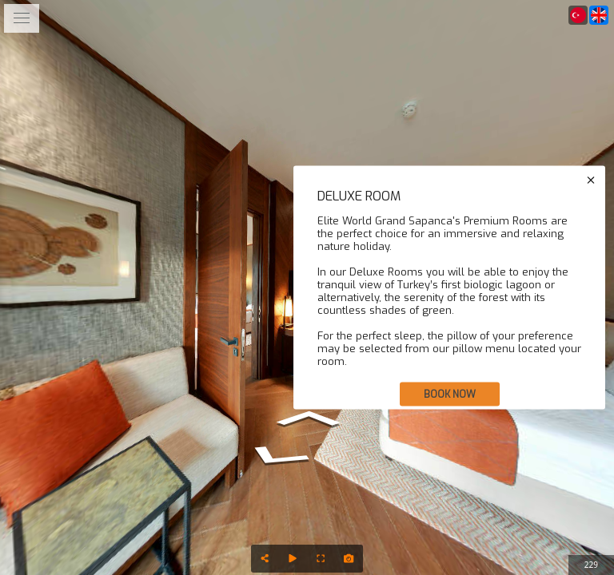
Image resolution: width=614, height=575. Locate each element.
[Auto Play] (293, 559)
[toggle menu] (21, 18)
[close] (591, 180)
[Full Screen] (321, 559)
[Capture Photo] (349, 559)
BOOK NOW (450, 394)
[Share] (265, 559)
